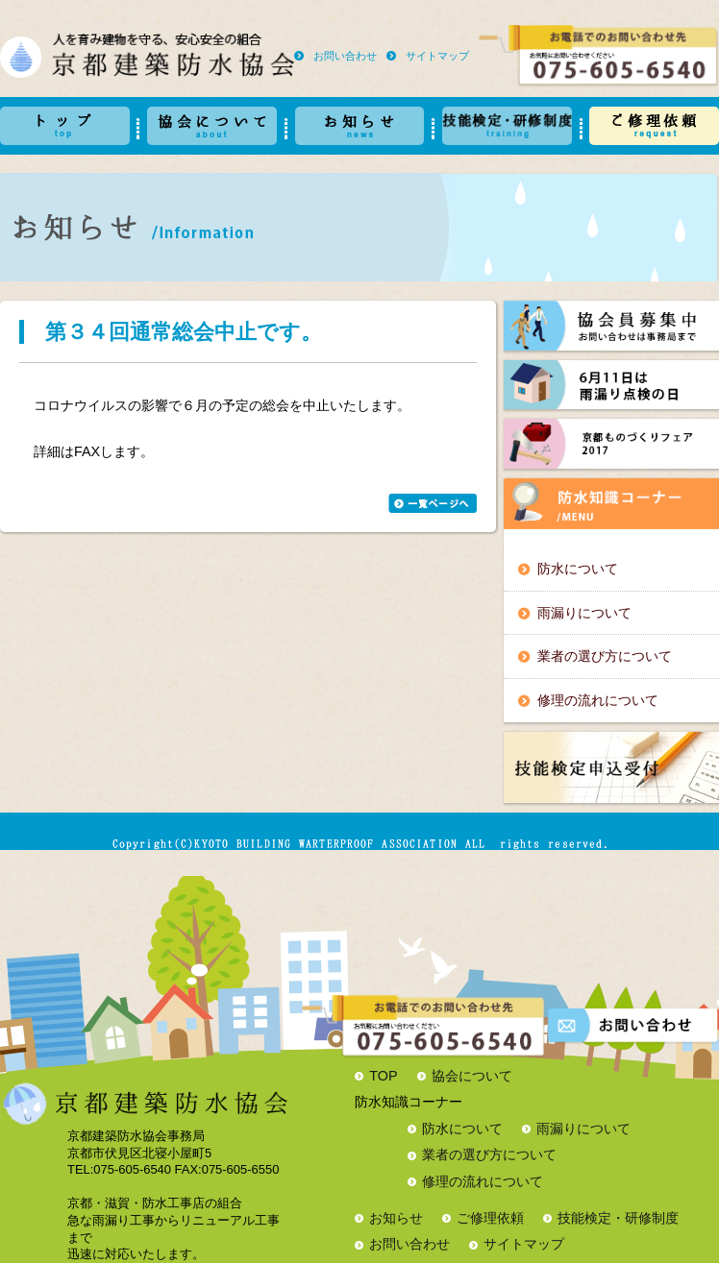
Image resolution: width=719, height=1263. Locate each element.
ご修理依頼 (490, 1218)
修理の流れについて (597, 700)
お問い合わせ (345, 55)
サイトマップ (437, 55)
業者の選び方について (604, 656)
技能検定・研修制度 (618, 1218)
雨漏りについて (584, 612)
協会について (472, 1075)
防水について (577, 568)
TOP (383, 1075)
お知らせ (396, 1218)
